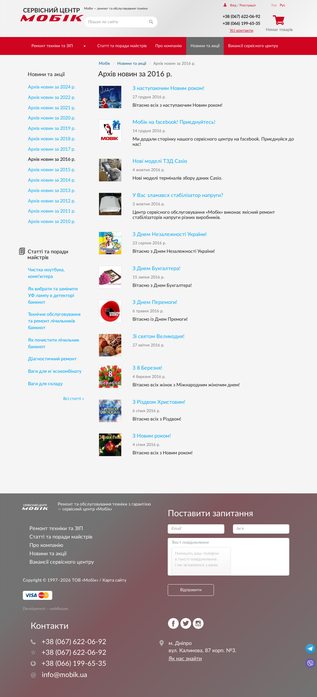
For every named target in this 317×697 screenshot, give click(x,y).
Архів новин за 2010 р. (51, 221)
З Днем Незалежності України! (170, 234)
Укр (274, 5)
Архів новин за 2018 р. (51, 139)
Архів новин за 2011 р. (51, 211)
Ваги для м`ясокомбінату (54, 371)
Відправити (191, 590)
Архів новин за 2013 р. (51, 190)
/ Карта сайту (112, 580)
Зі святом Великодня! (158, 336)
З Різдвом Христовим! (159, 402)
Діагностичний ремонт (52, 359)
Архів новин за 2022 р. (51, 97)
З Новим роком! (152, 436)
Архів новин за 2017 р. (51, 149)
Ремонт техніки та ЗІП (52, 46)
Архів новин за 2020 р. (51, 118)
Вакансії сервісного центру (253, 46)
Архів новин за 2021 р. (51, 108)
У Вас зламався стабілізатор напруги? (178, 195)
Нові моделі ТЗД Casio (160, 161)
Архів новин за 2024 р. (51, 87)
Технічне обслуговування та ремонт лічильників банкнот (54, 321)
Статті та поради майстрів (122, 46)
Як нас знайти (185, 658)
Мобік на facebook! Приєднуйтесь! (174, 122)
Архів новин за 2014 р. (51, 180)
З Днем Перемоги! (155, 302)
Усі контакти (241, 31)
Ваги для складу (45, 383)
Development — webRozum (45, 609)
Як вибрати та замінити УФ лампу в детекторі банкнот (53, 296)
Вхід (229, 5)
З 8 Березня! (147, 368)
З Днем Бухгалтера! (156, 268)
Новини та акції (205, 46)
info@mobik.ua (59, 675)
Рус (282, 5)
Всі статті (73, 399)
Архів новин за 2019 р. (51, 128)
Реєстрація (248, 5)
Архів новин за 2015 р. (51, 169)
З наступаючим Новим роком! (168, 88)
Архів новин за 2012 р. (51, 201)
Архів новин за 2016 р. (51, 159)
